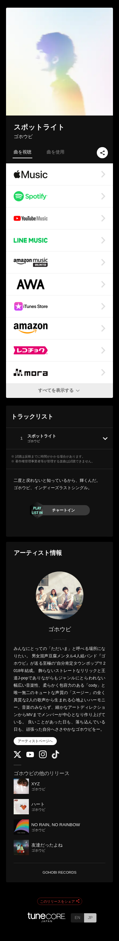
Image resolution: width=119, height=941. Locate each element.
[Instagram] (43, 756)
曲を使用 (55, 151)
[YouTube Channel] (30, 755)
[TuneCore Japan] (47, 920)
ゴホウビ (23, 136)
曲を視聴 (22, 151)
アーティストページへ (35, 741)
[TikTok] (55, 757)
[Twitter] (17, 756)
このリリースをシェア (59, 901)
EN (77, 917)
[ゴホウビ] (60, 595)
